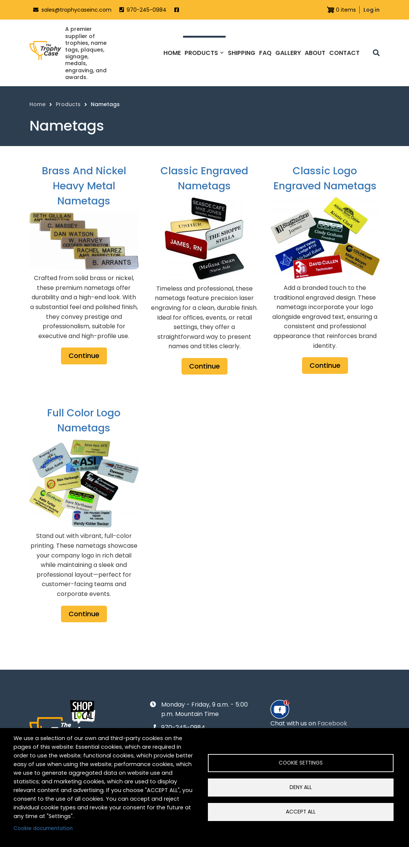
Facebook (332, 723)
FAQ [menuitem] (265, 53)
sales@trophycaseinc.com (76, 10)
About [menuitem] (315, 53)
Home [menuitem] (172, 53)
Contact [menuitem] (344, 53)
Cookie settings (301, 762)
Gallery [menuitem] (288, 53)
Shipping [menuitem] (241, 53)
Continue (84, 355)
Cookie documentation (43, 828)
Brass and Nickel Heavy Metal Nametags (84, 186)
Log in (371, 10)
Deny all (301, 787)
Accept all (301, 811)
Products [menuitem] (203, 59)
